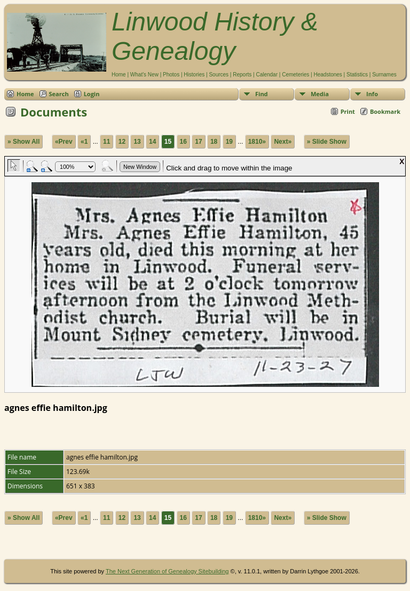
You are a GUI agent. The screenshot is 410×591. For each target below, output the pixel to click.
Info (372, 94)
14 (152, 141)
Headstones (327, 74)
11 (106, 141)
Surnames (384, 74)
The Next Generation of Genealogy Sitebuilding (167, 571)
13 (136, 141)
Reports (242, 74)
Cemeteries (295, 74)
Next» (282, 141)
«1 (84, 141)
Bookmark (385, 111)
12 (122, 141)
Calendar (267, 74)
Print (348, 111)
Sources (218, 74)
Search (59, 94)
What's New (144, 74)
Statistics (357, 74)
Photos (171, 74)
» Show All (23, 141)
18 (213, 141)
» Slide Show (326, 141)
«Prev (64, 141)
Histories (194, 74)
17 (198, 141)
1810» (257, 141)
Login (92, 94)
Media (320, 94)
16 (183, 141)
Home (119, 74)
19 (229, 141)
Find (261, 94)
